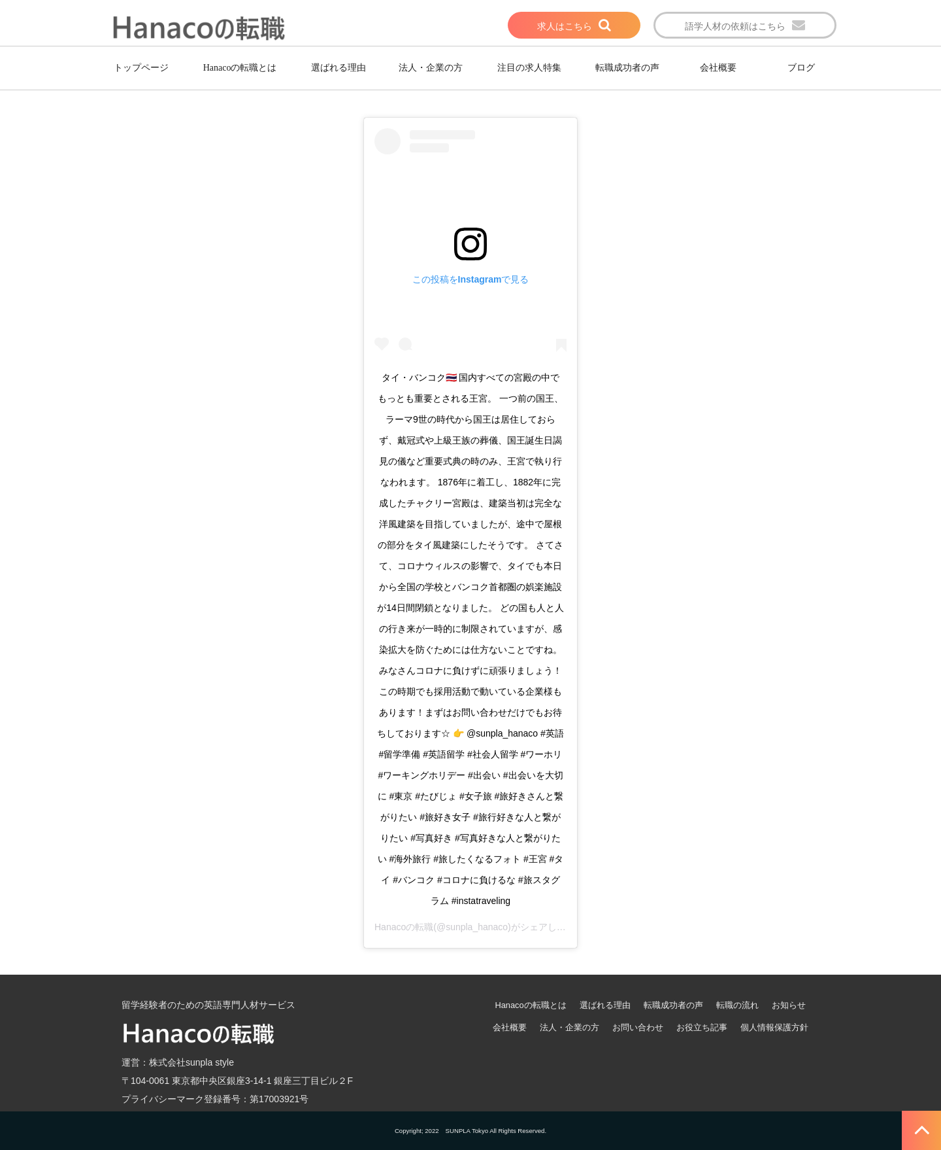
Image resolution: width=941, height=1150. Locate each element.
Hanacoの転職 (403, 927)
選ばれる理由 (338, 68)
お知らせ (789, 1005)
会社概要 (718, 68)
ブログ (801, 68)
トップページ (141, 68)
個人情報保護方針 (774, 1027)
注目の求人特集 (529, 68)
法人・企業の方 (431, 68)
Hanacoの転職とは (240, 68)
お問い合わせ (637, 1027)
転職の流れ (737, 1005)
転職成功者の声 (627, 68)
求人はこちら (564, 26)
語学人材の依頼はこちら (735, 26)
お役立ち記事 (701, 1027)
